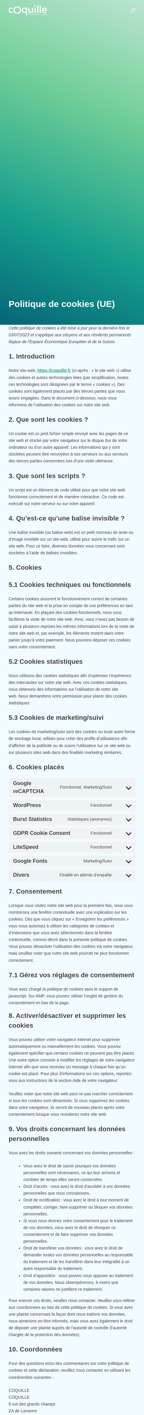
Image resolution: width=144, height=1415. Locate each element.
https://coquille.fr (54, 370)
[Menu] (132, 10)
